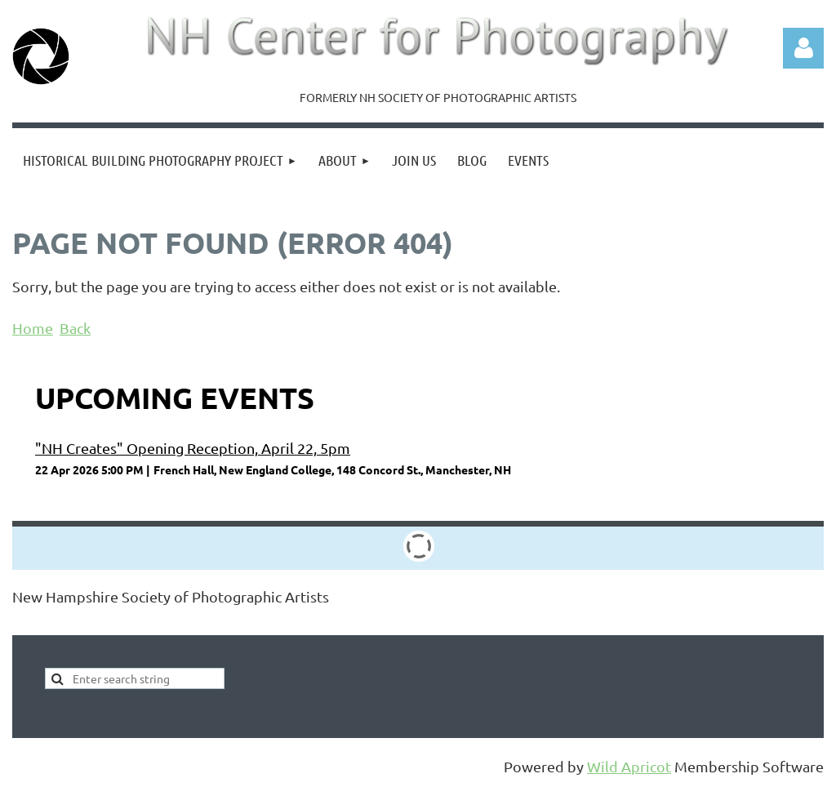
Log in (803, 48)
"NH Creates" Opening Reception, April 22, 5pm (192, 447)
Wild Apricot (629, 766)
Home (32, 327)
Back (75, 327)
